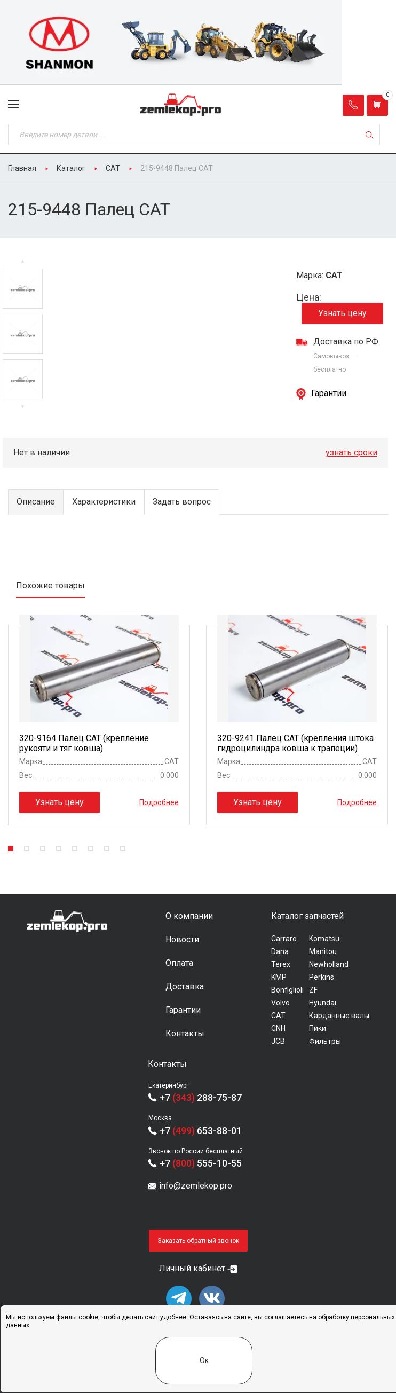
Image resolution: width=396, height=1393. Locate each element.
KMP (279, 977)
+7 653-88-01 (201, 1130)
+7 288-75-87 (201, 1097)
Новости (182, 939)
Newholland (329, 964)
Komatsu (324, 938)
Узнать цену (342, 313)
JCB (278, 1041)
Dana (280, 951)
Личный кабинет (192, 1268)
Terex (280, 964)
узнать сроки (351, 452)
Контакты (184, 1033)
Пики (317, 1028)
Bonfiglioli (287, 990)
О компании (189, 916)
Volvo (280, 1002)
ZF (313, 990)
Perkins (321, 977)
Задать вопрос (182, 502)
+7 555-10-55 (201, 1163)
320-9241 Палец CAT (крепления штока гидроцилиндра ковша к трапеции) (295, 743)
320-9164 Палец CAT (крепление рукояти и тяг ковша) (84, 743)
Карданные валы (339, 1015)
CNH (278, 1028)
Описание (36, 502)
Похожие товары (50, 585)
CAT (278, 1015)
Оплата (179, 963)
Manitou (323, 951)
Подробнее (159, 802)
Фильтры (325, 1041)
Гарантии (328, 393)
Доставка (184, 986)
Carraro (284, 938)
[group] (198, 42)
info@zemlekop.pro (195, 1185)
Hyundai (322, 1002)
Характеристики (104, 502)
